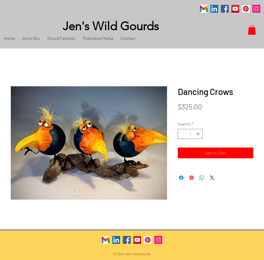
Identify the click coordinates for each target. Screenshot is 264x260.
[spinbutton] (190, 134)
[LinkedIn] (214, 9)
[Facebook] (225, 9)
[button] (252, 30)
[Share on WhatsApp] (202, 178)
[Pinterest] (246, 9)
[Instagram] (256, 9)
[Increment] (198, 134)
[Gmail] (204, 9)
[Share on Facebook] (181, 178)
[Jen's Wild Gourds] (139, 26)
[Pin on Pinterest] (191, 178)
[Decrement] (182, 134)
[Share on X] (212, 178)
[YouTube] (235, 9)
